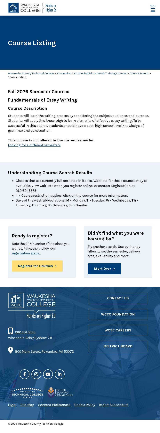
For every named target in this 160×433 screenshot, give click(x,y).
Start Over (102, 269)
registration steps (26, 254)
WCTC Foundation (118, 315)
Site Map (27, 405)
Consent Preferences (54, 405)
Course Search (139, 73)
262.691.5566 (25, 333)
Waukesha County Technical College (31, 73)
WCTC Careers (118, 331)
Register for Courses (35, 266)
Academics (64, 73)
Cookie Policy (84, 405)
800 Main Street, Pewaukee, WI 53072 (44, 352)
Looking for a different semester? (34, 145)
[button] (153, 8)
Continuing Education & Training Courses (100, 73)
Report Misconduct (114, 405)
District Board (118, 347)
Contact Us (118, 299)
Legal (12, 405)
